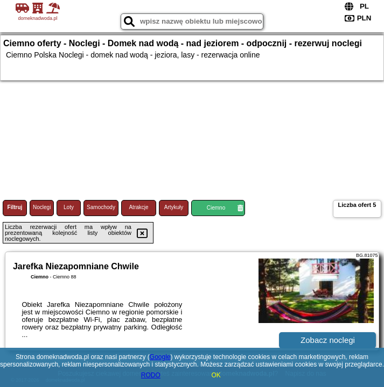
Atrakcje (138, 207)
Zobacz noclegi (328, 340)
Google (160, 357)
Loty (69, 207)
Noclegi (42, 207)
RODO (150, 375)
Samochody (101, 207)
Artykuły (174, 207)
